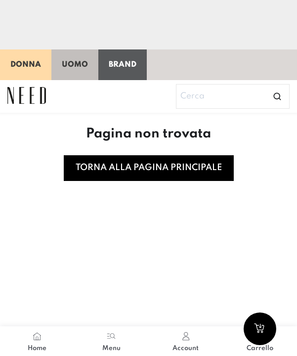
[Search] (232, 96)
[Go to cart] (260, 328)
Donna (25, 65)
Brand (122, 65)
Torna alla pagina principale (149, 167)
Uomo (75, 65)
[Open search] (277, 96)
